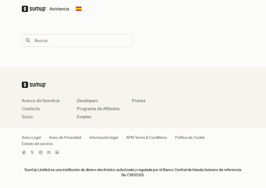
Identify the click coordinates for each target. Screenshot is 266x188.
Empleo (84, 116)
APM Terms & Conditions (146, 137)
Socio (27, 116)
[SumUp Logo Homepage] (36, 9)
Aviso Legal (31, 137)
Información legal (104, 137)
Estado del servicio (37, 143)
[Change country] (78, 9)
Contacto (31, 108)
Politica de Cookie (190, 137)
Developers (87, 100)
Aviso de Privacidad (65, 137)
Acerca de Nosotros (41, 100)
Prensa (138, 100)
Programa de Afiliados (98, 108)
